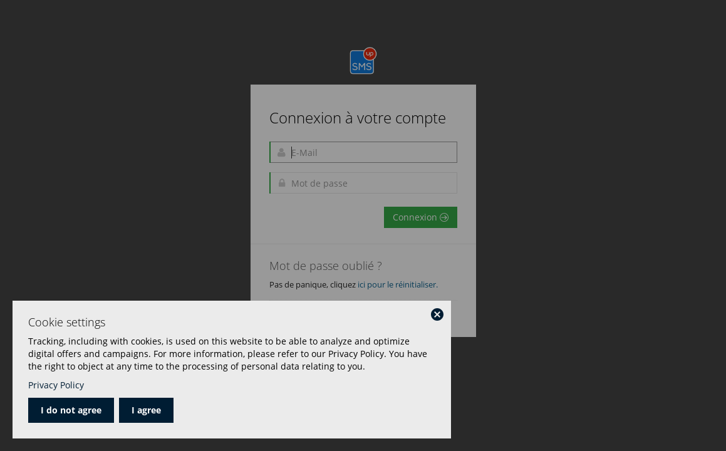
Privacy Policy (56, 385)
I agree (146, 410)
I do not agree (71, 410)
